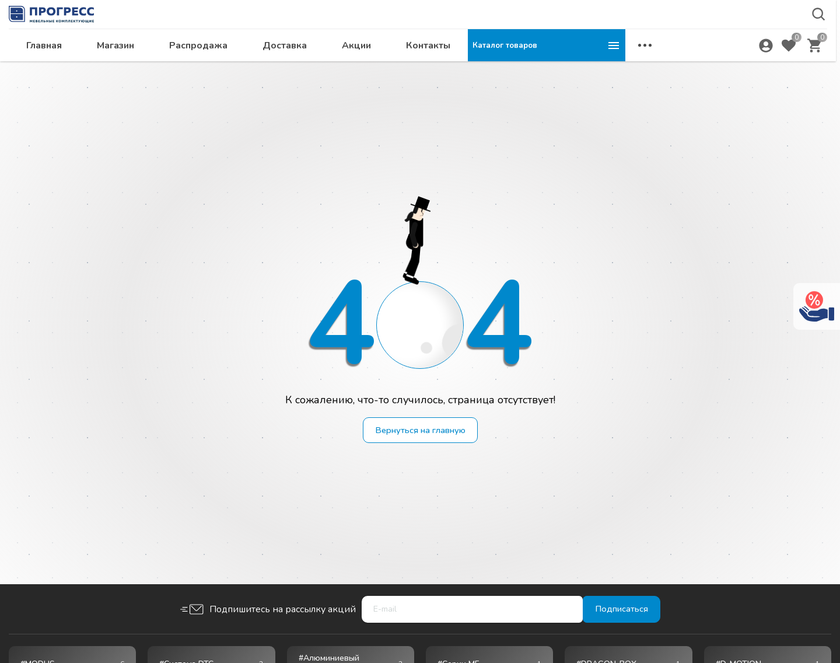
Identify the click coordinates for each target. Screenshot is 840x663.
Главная (201, 67)
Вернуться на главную (420, 430)
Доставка (442, 67)
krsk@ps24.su (743, 38)
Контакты (586, 67)
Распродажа (356, 67)
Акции (513, 67)
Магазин (273, 67)
